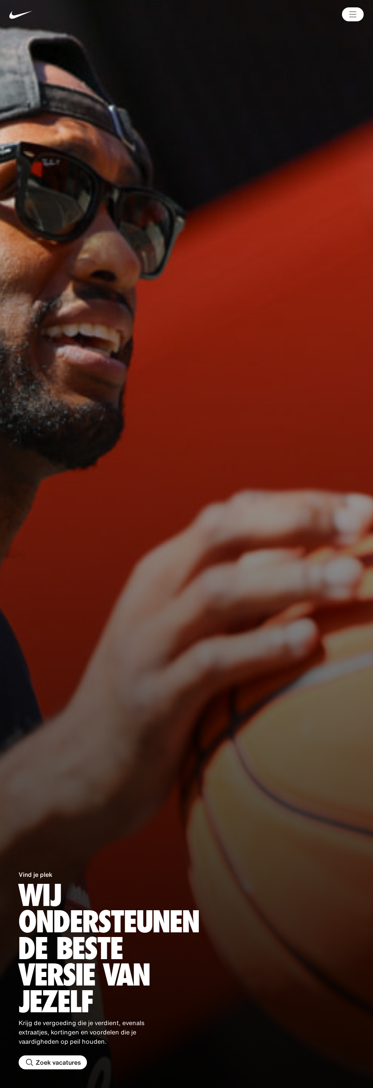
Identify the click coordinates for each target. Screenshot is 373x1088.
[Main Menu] (353, 14)
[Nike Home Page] (83, 14)
